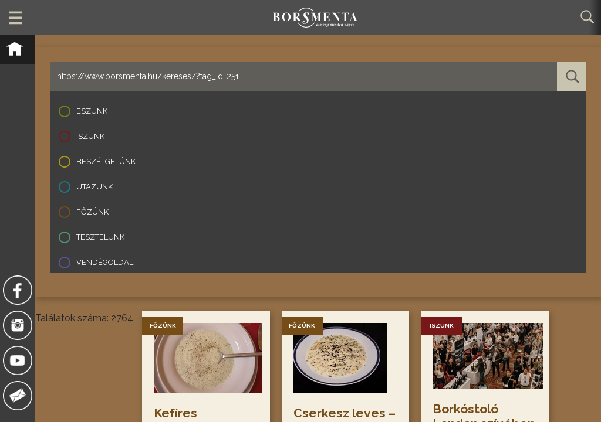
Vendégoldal (104, 262)
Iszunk (90, 136)
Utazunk (94, 186)
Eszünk (91, 111)
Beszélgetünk (106, 161)
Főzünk (92, 211)
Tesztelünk (100, 237)
